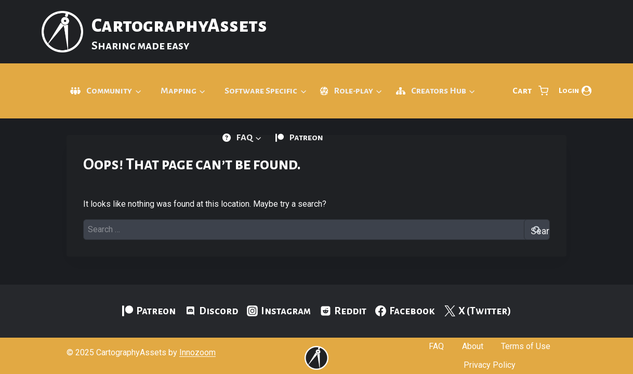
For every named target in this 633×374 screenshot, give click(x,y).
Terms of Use (525, 346)
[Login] (575, 91)
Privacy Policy (490, 365)
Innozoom (197, 352)
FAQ (436, 346)
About (472, 346)
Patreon (306, 137)
